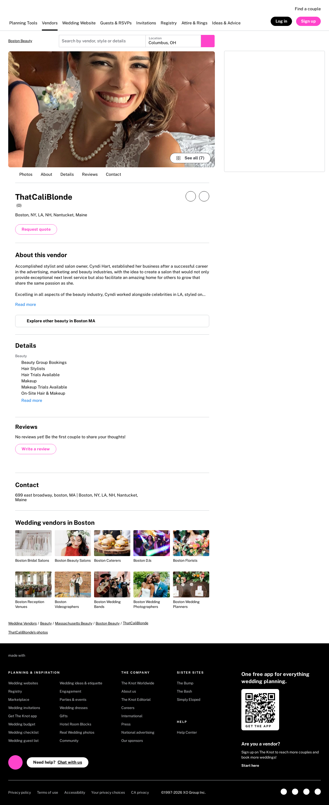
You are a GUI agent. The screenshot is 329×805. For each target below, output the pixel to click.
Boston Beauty (20, 41)
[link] (284, 792)
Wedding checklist (23, 732)
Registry (15, 691)
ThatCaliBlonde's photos (28, 632)
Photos (25, 174)
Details (67, 174)
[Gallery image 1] (111, 109)
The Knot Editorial (136, 699)
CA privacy (140, 792)
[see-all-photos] (190, 158)
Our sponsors (132, 741)
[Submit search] (208, 41)
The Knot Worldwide (137, 683)
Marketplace (18, 699)
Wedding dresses (74, 708)
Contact (113, 174)
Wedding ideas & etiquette (81, 683)
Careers (127, 708)
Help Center (187, 732)
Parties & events (73, 699)
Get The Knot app (22, 716)
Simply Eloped (188, 699)
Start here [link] (250, 765)
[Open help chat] (15, 762)
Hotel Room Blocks (75, 724)
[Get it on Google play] (300, 708)
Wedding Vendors (22, 623)
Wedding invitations (24, 708)
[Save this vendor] (204, 196)
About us (128, 691)
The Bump (185, 683)
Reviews (90, 174)
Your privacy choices (108, 792)
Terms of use (47, 792)
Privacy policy (19, 792)
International (131, 716)
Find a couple (308, 8)
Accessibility (74, 792)
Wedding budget (21, 724)
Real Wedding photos (77, 732)
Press (126, 724)
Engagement (70, 691)
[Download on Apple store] (300, 694)
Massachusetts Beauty (73, 623)
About (46, 174)
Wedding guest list (23, 741)
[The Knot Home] (22, 11)
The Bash (184, 691)
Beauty (46, 623)
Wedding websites (23, 683)
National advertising (137, 732)
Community (69, 741)
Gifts (64, 716)
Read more (25, 304)
